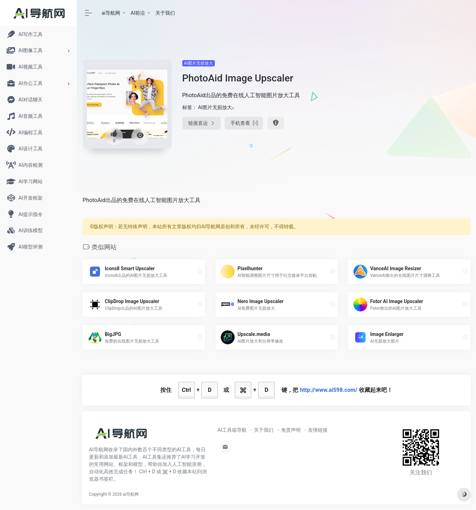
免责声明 (291, 430)
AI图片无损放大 (198, 63)
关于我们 (165, 13)
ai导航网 (111, 13)
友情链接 (318, 430)
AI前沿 (138, 13)
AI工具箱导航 (232, 430)
